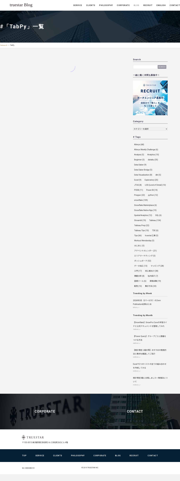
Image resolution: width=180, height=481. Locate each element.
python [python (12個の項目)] (153, 195)
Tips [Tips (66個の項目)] (138, 235)
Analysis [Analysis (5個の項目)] (139, 155)
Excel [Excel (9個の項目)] (137, 180)
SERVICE (66, 5)
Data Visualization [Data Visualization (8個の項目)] (143, 175)
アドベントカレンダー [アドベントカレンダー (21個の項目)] (145, 251)
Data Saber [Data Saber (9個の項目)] (140, 165)
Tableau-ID (4, 45)
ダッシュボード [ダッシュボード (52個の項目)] (142, 261)
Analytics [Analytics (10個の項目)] (153, 155)
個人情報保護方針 (28, 475)
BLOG (125, 5)
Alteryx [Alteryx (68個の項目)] (139, 144)
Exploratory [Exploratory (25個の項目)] (151, 180)
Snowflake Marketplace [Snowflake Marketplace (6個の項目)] (145, 205)
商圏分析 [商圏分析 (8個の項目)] (139, 276)
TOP (24, 462)
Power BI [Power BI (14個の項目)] (152, 190)
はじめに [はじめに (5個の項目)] (139, 246)
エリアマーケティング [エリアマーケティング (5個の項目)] (144, 256)
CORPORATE (112, 5)
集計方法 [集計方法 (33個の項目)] (150, 286)
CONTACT (169, 5)
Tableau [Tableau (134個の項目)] (155, 220)
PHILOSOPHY (95, 5)
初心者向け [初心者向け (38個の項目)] (151, 271)
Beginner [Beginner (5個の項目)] (139, 160)
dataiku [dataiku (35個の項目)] (153, 160)
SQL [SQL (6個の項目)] (158, 215)
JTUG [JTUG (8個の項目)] (138, 185)
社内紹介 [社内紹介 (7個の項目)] (153, 276)
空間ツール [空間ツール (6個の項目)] (140, 281)
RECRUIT (137, 5)
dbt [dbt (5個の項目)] (158, 175)
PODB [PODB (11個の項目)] (138, 190)
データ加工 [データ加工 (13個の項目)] (140, 266)
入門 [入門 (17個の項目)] (138, 271)
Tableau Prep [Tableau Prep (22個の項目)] (141, 225)
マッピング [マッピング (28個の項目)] (157, 266)
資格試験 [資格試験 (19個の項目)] (155, 281)
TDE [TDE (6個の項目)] (155, 230)
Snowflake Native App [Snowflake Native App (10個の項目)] (145, 210)
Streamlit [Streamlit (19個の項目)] (140, 220)
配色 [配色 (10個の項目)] (138, 286)
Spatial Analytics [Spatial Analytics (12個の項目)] (143, 215)
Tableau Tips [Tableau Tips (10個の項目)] (141, 230)
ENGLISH (150, 5)
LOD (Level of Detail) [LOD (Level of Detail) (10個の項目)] (155, 185)
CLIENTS (79, 5)
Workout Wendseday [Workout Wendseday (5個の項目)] (144, 241)
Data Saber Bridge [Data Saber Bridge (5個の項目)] (143, 170)
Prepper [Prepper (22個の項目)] (139, 195)
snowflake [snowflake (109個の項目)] (141, 200)
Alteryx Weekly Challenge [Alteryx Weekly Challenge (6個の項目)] (146, 149)
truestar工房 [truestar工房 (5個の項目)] (151, 235)
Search (162, 67)
